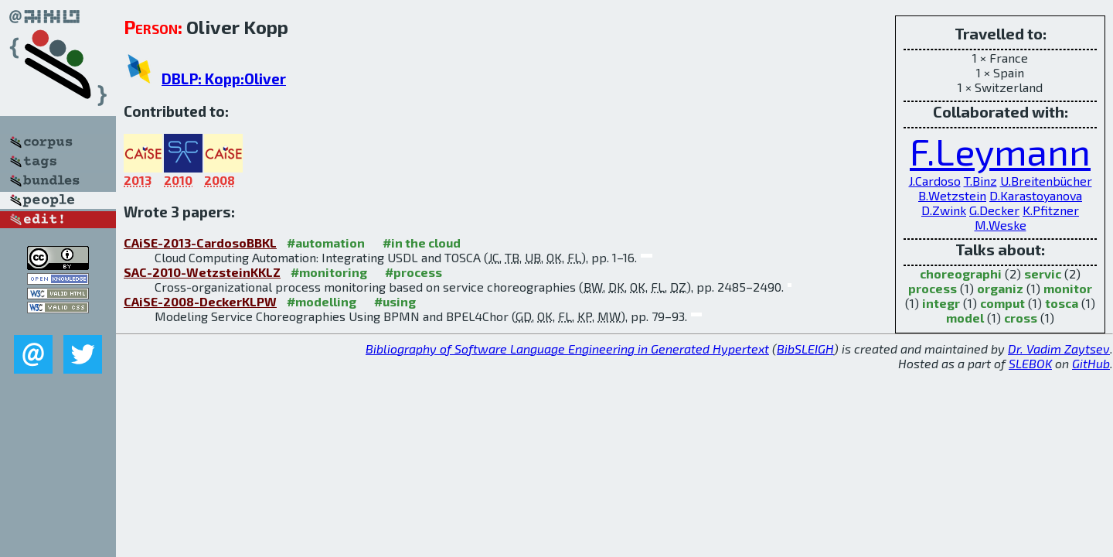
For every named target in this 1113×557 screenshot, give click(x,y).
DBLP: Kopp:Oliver (224, 78)
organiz (1000, 288)
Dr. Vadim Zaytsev (1059, 348)
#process (413, 272)
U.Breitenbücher (1046, 180)
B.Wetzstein (952, 195)
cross (1020, 317)
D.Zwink (943, 210)
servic (1042, 273)
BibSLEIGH (805, 348)
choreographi (961, 273)
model (965, 317)
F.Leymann (1000, 150)
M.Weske (1000, 224)
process (932, 288)
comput (1002, 303)
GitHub (1091, 363)
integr (941, 303)
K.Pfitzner (1051, 210)
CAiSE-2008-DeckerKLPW (200, 301)
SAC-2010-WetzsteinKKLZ (202, 272)
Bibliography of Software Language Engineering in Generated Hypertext (567, 348)
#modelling (321, 301)
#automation (326, 242)
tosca (1061, 303)
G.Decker (994, 210)
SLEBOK (1030, 363)
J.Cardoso (935, 180)
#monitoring (329, 272)
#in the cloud (422, 242)
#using (395, 301)
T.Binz (980, 180)
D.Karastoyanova (1035, 195)
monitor (1067, 288)
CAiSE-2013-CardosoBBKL (200, 242)
